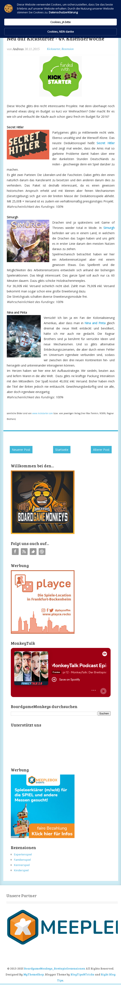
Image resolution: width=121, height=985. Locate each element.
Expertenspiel (23, 854)
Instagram (42, 551)
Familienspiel (22, 860)
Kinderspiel (21, 870)
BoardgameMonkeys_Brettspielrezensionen (54, 968)
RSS (24, 551)
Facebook (15, 551)
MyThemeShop (33, 974)
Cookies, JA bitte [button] (60, 22)
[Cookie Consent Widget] (60, 19)
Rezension (68, 49)
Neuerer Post (21, 450)
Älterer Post (101, 450)
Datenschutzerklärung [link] (63, 12)
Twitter (33, 551)
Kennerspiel (22, 865)
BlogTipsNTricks (82, 974)
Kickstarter (53, 49)
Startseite (61, 450)
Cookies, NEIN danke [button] (60, 31)
